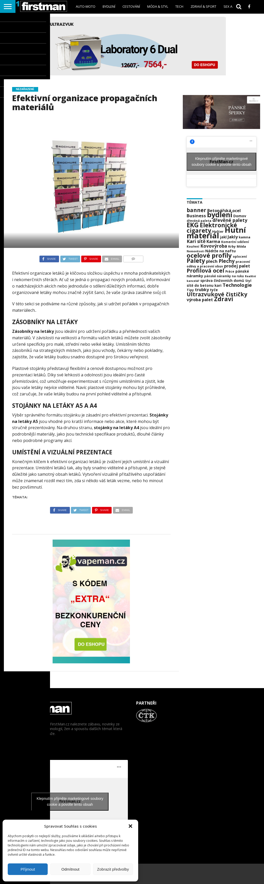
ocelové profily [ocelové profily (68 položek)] (209, 255)
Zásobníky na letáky (33, 331)
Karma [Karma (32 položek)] (213, 241)
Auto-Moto (85, 6)
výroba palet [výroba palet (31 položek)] (200, 299)
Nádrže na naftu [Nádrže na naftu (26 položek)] (220, 250)
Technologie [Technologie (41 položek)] (237, 285)
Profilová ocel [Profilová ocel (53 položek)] (205, 270)
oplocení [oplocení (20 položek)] (240, 256)
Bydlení (109, 6)
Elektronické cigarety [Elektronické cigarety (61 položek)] (212, 228)
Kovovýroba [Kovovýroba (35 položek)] (213, 246)
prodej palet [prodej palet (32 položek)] (237, 266)
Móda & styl (157, 6)
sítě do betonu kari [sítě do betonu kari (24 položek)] (204, 285)
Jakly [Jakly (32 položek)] (233, 237)
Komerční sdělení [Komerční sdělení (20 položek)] (235, 242)
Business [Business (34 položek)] (196, 216)
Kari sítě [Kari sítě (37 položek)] (196, 241)
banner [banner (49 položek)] (196, 210)
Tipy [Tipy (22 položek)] (190, 290)
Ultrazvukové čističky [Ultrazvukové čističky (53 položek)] (217, 294)
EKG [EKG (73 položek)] (193, 225)
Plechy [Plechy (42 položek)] (227, 261)
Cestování (131, 6)
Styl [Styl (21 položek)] (248, 281)
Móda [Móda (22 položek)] (241, 246)
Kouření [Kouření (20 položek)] (193, 246)
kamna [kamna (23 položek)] (244, 237)
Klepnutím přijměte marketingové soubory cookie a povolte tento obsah (221, 162)
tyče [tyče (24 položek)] (214, 290)
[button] (130, 826)
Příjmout (28, 869)
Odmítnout (70, 869)
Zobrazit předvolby (113, 869)
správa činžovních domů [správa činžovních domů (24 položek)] (222, 280)
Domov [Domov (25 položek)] (239, 215)
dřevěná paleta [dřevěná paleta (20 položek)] (199, 221)
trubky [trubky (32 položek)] (202, 289)
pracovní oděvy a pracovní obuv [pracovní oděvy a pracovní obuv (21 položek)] (218, 263)
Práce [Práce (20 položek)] (229, 271)
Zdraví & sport (203, 6)
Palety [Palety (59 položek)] (196, 261)
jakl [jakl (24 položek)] (223, 237)
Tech (179, 6)
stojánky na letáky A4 (116, 427)
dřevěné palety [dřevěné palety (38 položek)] (229, 220)
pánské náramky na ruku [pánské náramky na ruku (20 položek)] (224, 276)
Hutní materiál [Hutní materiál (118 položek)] (216, 233)
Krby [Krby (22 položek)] (232, 246)
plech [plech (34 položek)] (212, 261)
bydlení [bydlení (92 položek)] (219, 214)
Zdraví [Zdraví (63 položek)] (223, 299)
